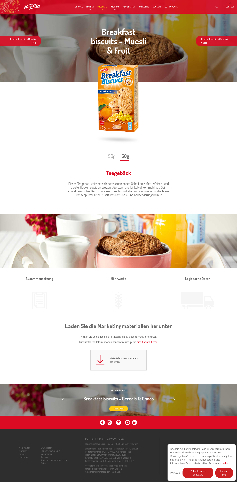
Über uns (114, 6)
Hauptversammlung (50, 452)
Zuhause (79, 6)
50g (111, 156)
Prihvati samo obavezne (198, 472)
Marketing (143, 6)
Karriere (44, 458)
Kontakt (157, 6)
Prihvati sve (224, 472)
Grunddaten (46, 449)
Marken (90, 6)
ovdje (225, 463)
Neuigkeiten (129, 6)
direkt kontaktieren (147, 342)
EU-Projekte (171, 6)
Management (47, 455)
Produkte (102, 6)
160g (124, 156)
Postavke (175, 473)
